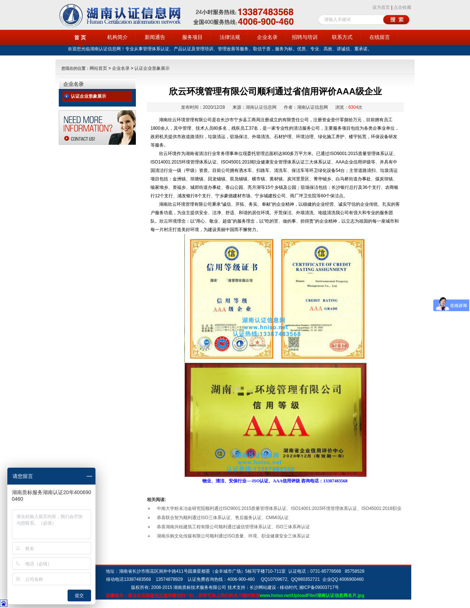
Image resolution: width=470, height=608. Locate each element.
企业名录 (267, 37)
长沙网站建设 (263, 587)
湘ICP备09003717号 (319, 587)
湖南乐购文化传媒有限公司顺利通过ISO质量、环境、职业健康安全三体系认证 (233, 536)
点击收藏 (402, 7)
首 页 (80, 37)
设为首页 (381, 7)
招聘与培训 (305, 37)
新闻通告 (155, 37)
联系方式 (342, 37)
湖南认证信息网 (261, 107)
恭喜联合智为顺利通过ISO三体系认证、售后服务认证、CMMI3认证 (223, 517)
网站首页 (98, 68)
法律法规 (230, 37)
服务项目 (192, 37)
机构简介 (117, 37)
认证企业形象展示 (152, 68)
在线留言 (379, 37)
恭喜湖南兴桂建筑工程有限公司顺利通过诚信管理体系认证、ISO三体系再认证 (233, 526)
